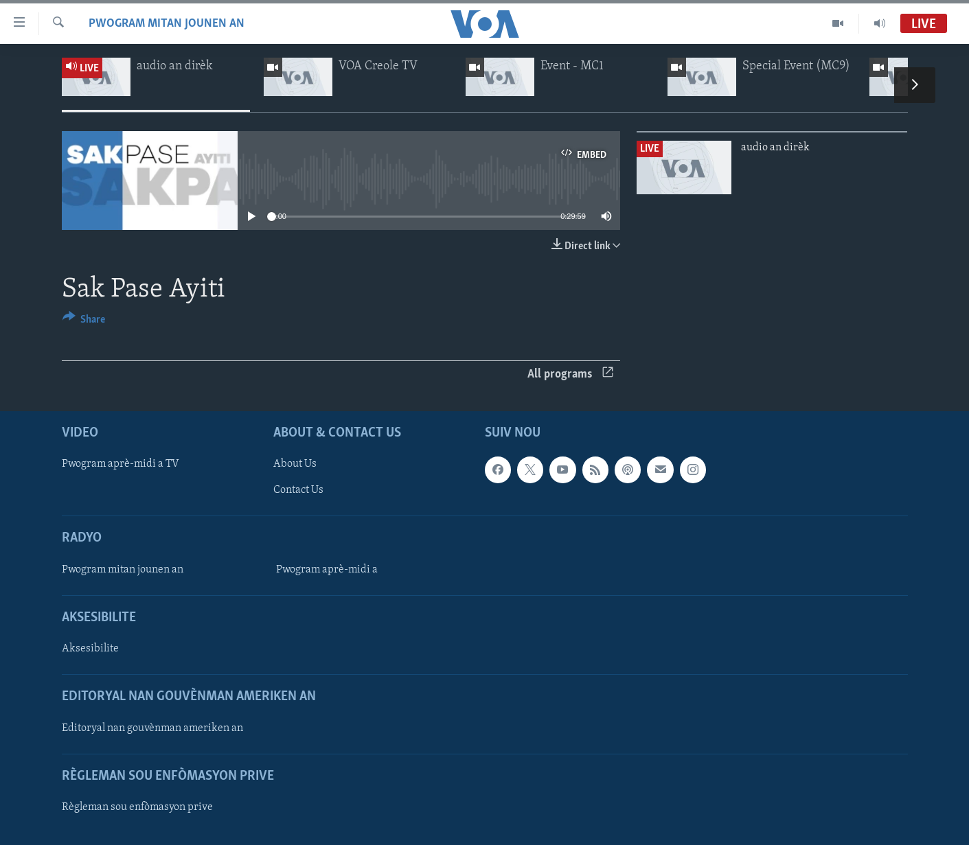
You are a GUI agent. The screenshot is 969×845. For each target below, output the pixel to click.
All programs (570, 374)
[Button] (84, 322)
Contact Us (298, 490)
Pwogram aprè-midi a (327, 569)
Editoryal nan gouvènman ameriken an (152, 727)
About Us (295, 464)
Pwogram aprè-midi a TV (120, 464)
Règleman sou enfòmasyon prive (137, 807)
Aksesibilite (90, 648)
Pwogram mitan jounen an (166, 23)
